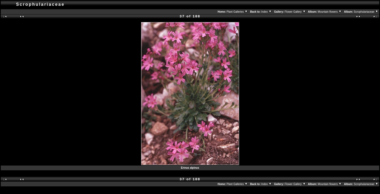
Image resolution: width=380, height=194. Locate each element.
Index (266, 11)
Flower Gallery (295, 11)
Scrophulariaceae (366, 11)
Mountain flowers (330, 11)
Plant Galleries (237, 11)
